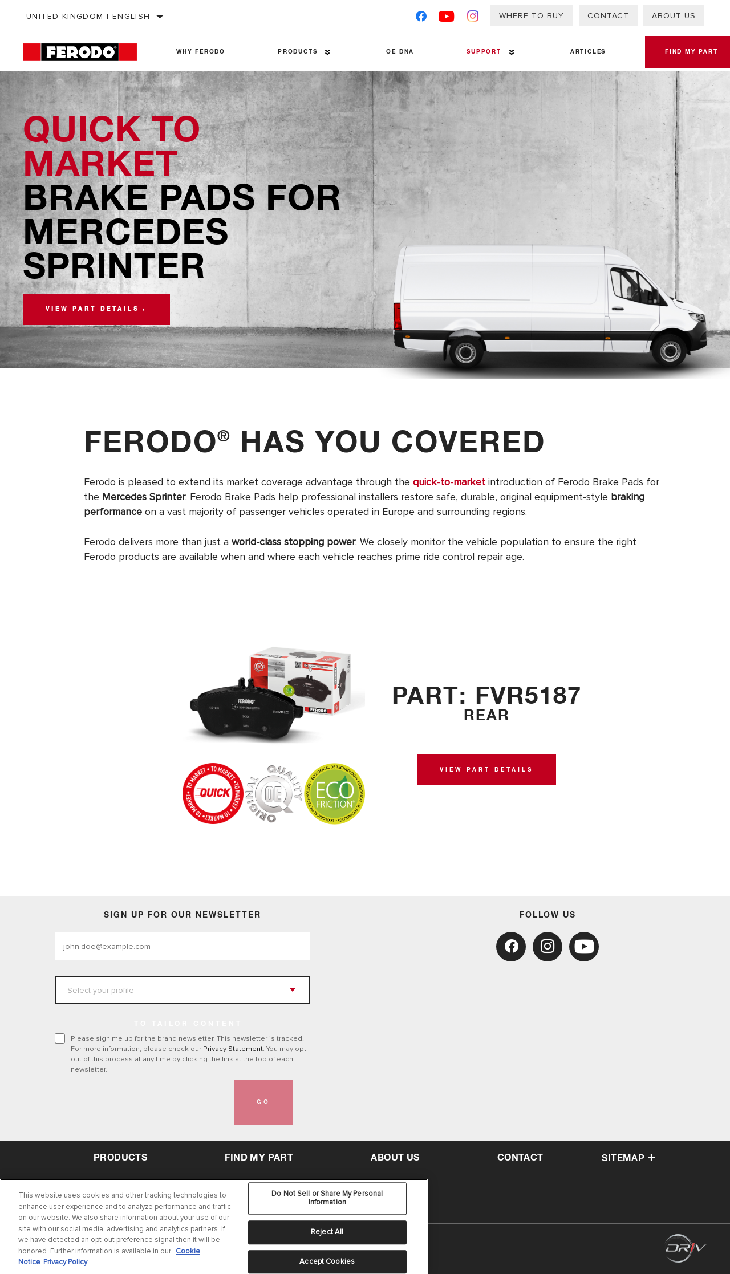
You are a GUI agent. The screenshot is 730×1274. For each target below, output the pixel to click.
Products (295, 52)
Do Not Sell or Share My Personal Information (327, 1198)
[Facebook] (421, 18)
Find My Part (259, 1157)
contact (520, 1157)
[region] (214, 1226)
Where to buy (531, 16)
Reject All (327, 1231)
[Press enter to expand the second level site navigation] (326, 52)
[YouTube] (447, 18)
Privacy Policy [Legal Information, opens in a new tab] (65, 1262)
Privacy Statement (233, 1048)
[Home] (86, 52)
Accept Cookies (327, 1261)
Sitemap (628, 1158)
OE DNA (397, 52)
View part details (92, 309)
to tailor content (188, 1024)
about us (395, 1157)
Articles (583, 52)
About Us (674, 16)
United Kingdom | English (88, 16)
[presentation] (141, 1102)
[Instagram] (473, 18)
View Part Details (486, 770)
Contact (608, 16)
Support (480, 52)
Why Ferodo (200, 52)
